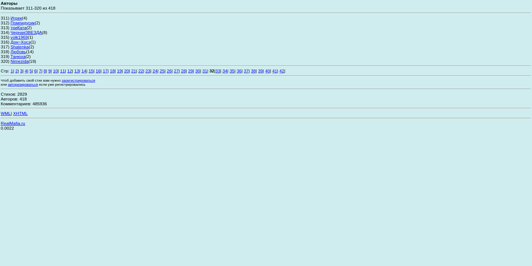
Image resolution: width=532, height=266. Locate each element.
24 (155, 70)
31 (204, 70)
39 (260, 70)
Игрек (16, 18)
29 (190, 70)
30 (197, 70)
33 (217, 70)
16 (98, 70)
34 (224, 70)
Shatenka (20, 46)
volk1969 (19, 37)
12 (69, 70)
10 (55, 70)
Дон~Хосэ (21, 42)
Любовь (18, 51)
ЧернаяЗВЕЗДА (26, 32)
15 (91, 70)
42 (281, 70)
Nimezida (20, 61)
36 (239, 70)
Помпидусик (23, 22)
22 (141, 70)
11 (62, 70)
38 (253, 70)
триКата (19, 27)
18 (112, 70)
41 (274, 70)
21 (133, 70)
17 (105, 70)
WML (6, 113)
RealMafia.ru (13, 123)
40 (267, 70)
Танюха (18, 56)
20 (126, 70)
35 (232, 70)
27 (176, 70)
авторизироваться (23, 84)
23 (148, 70)
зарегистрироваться (78, 80)
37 (246, 70)
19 (119, 70)
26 (169, 70)
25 (162, 70)
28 (183, 70)
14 (84, 70)
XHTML (20, 113)
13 (76, 70)
